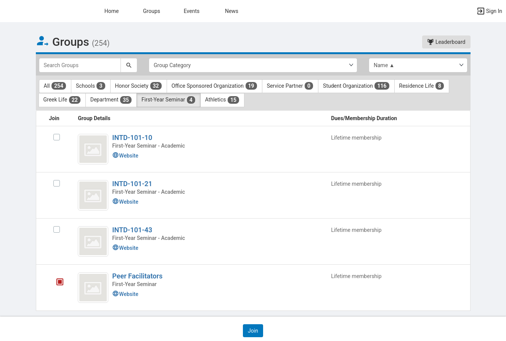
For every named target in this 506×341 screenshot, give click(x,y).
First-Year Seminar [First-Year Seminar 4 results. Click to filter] (168, 100)
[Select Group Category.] (253, 65)
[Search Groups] (80, 65)
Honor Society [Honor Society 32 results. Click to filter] (138, 86)
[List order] (418, 65)
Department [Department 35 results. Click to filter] (111, 100)
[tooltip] (59, 283)
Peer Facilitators (137, 276)
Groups (151, 11)
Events (191, 11)
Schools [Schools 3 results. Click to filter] (90, 86)
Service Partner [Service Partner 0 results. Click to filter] (290, 86)
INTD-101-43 (132, 230)
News (231, 11)
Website (125, 156)
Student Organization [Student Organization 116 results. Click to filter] (356, 86)
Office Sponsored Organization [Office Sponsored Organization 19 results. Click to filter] (214, 86)
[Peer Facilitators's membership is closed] (55, 282)
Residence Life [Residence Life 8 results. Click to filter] (422, 86)
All (55, 86)
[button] (489, 11)
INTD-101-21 (132, 184)
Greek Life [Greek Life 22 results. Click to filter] (62, 100)
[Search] (128, 65)
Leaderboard (446, 42)
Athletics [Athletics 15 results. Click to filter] (222, 100)
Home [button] (111, 11)
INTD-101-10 (132, 138)
